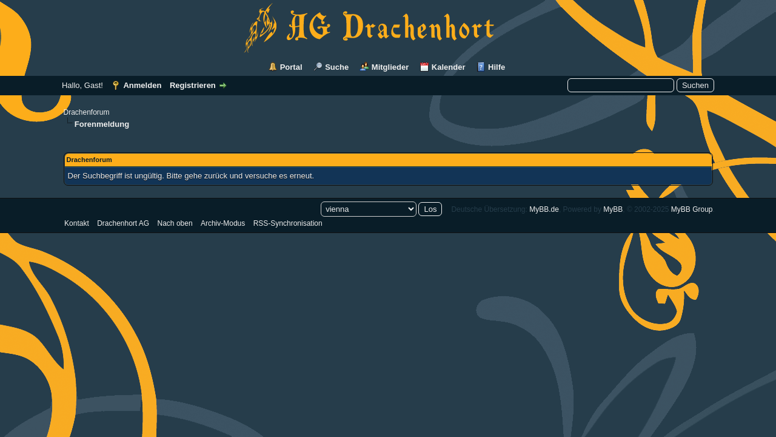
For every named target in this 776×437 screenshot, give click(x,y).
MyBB (613, 209)
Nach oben (175, 223)
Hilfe (496, 67)
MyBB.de (544, 209)
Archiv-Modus (223, 223)
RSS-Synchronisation (288, 223)
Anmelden (142, 85)
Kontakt (76, 223)
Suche (337, 67)
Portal (291, 67)
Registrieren (193, 85)
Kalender (449, 67)
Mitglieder (390, 67)
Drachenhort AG (123, 223)
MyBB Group (692, 209)
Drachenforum (87, 112)
